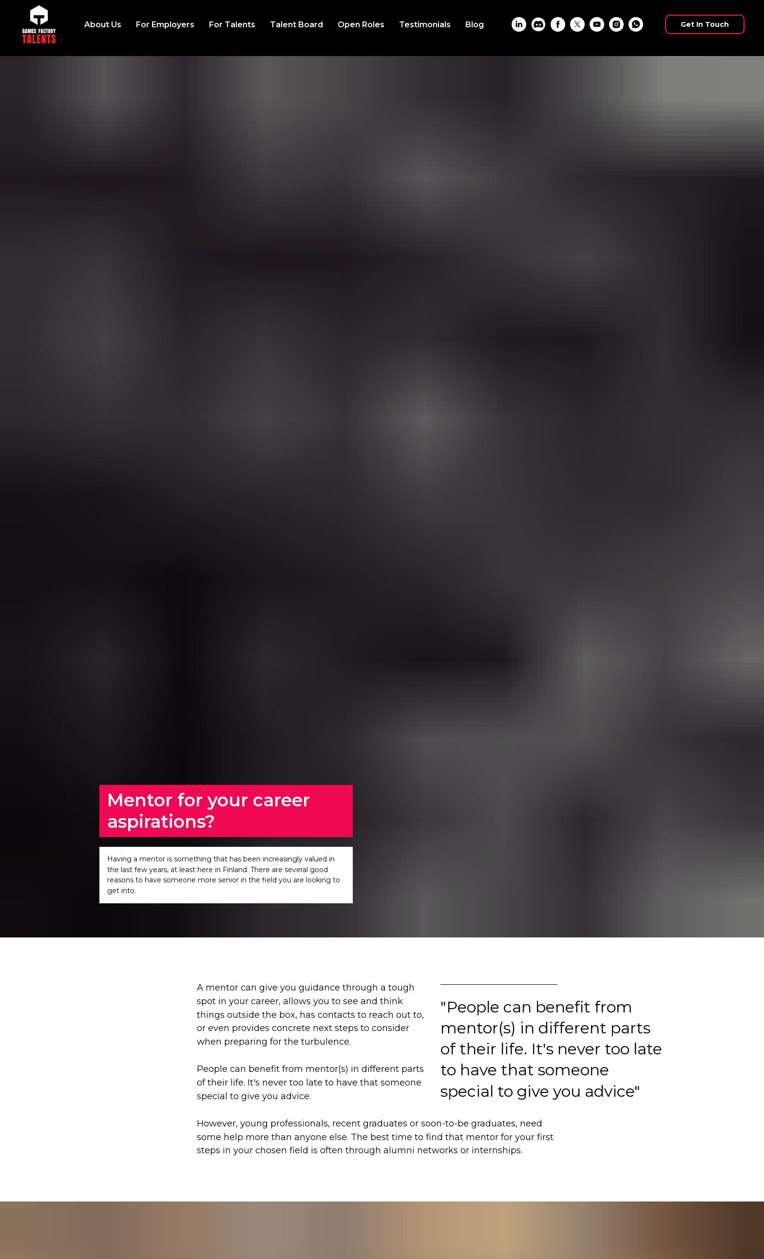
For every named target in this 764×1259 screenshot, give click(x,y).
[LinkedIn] (519, 24)
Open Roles (361, 24)
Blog (474, 24)
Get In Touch (705, 24)
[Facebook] (558, 24)
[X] (577, 24)
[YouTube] (597, 24)
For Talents (232, 24)
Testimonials (425, 24)
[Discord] (538, 24)
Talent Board (296, 24)
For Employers (165, 24)
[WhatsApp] (636, 24)
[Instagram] (616, 24)
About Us (102, 24)
